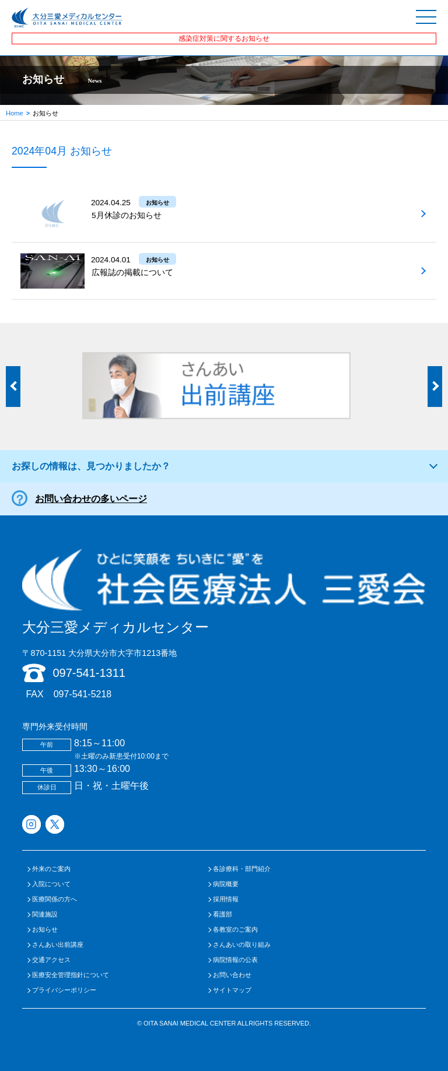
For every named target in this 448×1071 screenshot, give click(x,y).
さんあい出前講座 (57, 945)
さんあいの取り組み (242, 945)
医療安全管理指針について (70, 975)
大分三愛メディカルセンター (223, 592)
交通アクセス (51, 960)
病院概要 (226, 884)
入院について (51, 884)
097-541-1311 (88, 672)
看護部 (222, 914)
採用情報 (226, 899)
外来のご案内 (51, 869)
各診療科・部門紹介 (242, 869)
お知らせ (45, 929)
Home (14, 113)
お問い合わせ (232, 975)
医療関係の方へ (54, 899)
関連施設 (45, 914)
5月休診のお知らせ (127, 215)
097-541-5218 (83, 694)
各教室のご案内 (235, 929)
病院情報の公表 (235, 960)
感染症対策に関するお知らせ (224, 38)
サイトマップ (232, 990)
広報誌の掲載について (132, 272)
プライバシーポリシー (64, 990)
